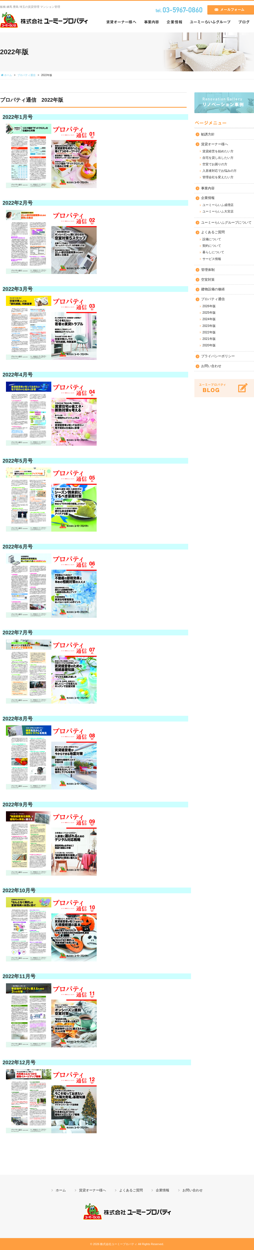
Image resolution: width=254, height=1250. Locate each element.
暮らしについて (213, 252)
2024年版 (209, 319)
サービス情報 (211, 259)
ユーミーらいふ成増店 (218, 205)
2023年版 (209, 326)
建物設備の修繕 (213, 289)
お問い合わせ (211, 366)
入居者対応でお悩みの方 (219, 171)
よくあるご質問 (213, 232)
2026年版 (209, 306)
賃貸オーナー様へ (214, 144)
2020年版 (209, 345)
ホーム (61, 1190)
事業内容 (208, 188)
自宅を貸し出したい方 (218, 158)
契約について (211, 246)
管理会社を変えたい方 (218, 177)
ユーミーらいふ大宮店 (218, 211)
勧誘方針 (208, 134)
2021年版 (209, 339)
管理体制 (208, 270)
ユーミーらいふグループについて (226, 222)
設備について (211, 239)
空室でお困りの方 (214, 164)
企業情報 (208, 198)
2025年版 (209, 312)
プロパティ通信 (213, 299)
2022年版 (209, 332)
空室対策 (208, 279)
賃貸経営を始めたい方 (218, 151)
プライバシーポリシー (218, 356)
